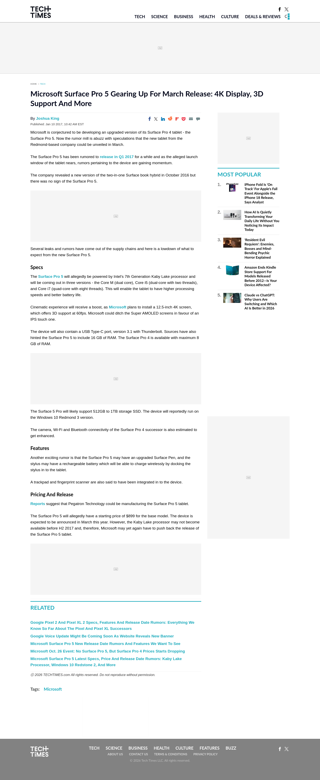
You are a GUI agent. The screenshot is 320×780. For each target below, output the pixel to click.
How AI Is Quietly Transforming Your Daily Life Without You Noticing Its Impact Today (261, 221)
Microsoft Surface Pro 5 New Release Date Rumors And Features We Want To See (105, 644)
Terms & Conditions (170, 754)
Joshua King (47, 118)
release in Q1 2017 (117, 157)
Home (33, 84)
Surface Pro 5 (50, 276)
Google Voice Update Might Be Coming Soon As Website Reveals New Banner (102, 636)
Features (209, 748)
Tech (139, 16)
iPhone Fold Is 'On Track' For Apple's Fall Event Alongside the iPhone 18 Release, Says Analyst (260, 193)
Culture (230, 16)
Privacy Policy (205, 754)
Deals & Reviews (263, 16)
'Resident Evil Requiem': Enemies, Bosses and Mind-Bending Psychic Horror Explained (259, 248)
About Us (115, 754)
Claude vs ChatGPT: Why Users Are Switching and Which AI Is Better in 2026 (260, 301)
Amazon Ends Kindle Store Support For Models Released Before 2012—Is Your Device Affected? (260, 276)
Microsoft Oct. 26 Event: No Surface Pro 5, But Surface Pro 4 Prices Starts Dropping (107, 651)
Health (207, 16)
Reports (38, 504)
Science (159, 16)
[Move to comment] (198, 119)
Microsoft (117, 307)
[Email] (191, 119)
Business (183, 16)
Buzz (231, 748)
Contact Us (138, 754)
